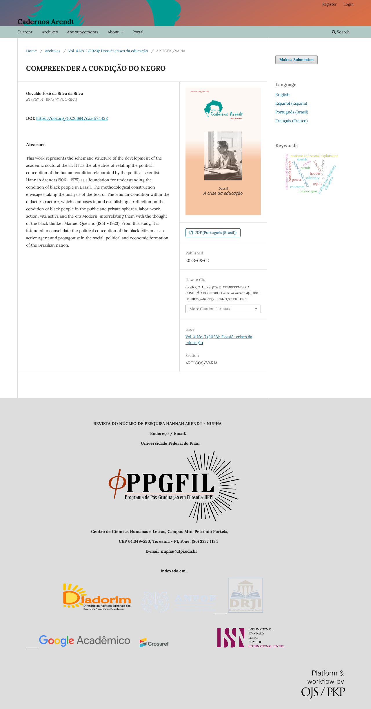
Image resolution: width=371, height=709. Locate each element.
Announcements (82, 32)
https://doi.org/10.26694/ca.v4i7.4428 (72, 118)
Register (329, 4)
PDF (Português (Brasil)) (215, 232)
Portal (137, 32)
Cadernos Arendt (45, 21)
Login (348, 4)
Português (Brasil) (291, 112)
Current (24, 32)
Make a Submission (296, 59)
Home (31, 50)
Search (341, 32)
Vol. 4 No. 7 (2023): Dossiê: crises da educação (108, 50)
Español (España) (291, 103)
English (282, 94)
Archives (50, 32)
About (114, 32)
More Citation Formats (210, 308)
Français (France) (291, 120)
